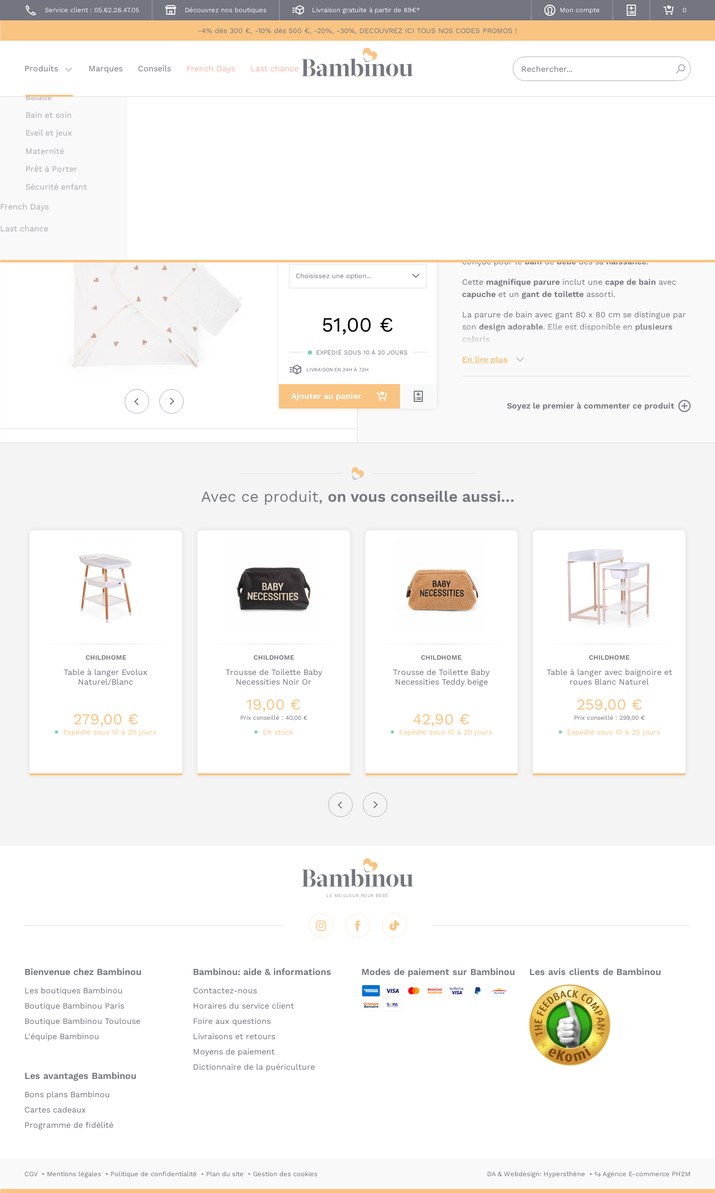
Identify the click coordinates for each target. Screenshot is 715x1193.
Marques (106, 68)
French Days (210, 68)
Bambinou (358, 67)
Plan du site (225, 1174)
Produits (41, 68)
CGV (31, 1174)
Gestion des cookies (285, 1174)
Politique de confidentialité (153, 1174)
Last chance (274, 68)
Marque (535, 218)
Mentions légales (74, 1174)
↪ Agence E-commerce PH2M (642, 1174)
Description (485, 218)
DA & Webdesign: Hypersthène (536, 1174)
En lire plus (485, 359)
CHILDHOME (482, 111)
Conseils (154, 68)
